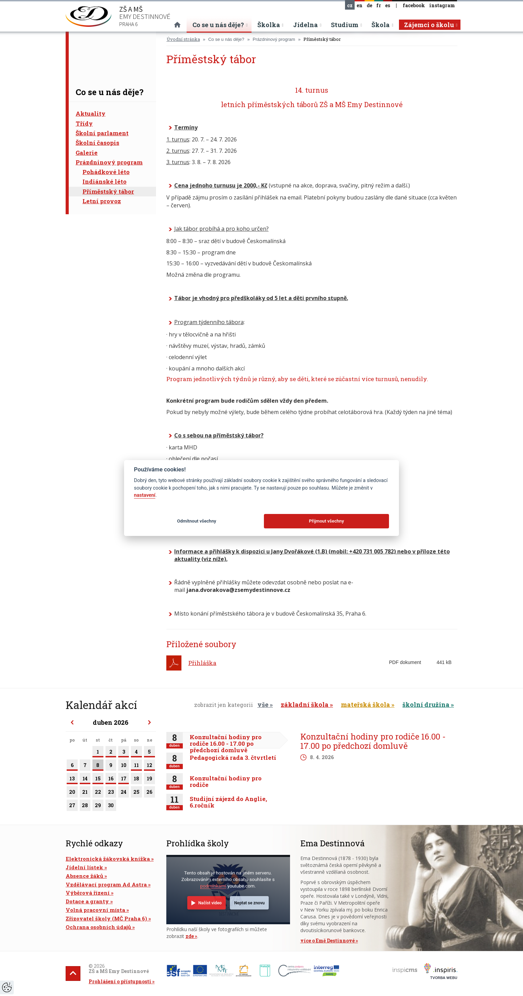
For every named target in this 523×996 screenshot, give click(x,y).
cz (350, 5)
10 (123, 766)
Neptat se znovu (249, 903)
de (369, 5)
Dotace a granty (87, 901)
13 (72, 779)
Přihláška (202, 663)
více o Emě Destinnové (327, 940)
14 (85, 779)
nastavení (144, 495)
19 (149, 779)
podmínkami (213, 886)
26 (149, 793)
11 (136, 766)
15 (97, 779)
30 (110, 806)
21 (85, 793)
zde (190, 936)
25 (136, 793)
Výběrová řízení (88, 892)
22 (97, 793)
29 (97, 806)
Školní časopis (97, 143)
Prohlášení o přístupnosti (120, 981)
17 (123, 779)
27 (72, 806)
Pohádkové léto (106, 172)
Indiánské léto (104, 181)
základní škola (305, 704)
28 (85, 806)
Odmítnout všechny (196, 521)
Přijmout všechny (326, 521)
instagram (442, 5)
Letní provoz (101, 201)
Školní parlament (102, 133)
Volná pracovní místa (95, 909)
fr (378, 5)
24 (123, 793)
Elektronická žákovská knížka (108, 858)
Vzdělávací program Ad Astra (106, 884)
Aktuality (90, 113)
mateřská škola (365, 704)
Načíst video (210, 903)
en (360, 5)
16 (110, 779)
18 (136, 779)
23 (110, 793)
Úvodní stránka (183, 39)
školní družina (425, 704)
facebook (414, 5)
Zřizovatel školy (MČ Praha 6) (106, 918)
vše (262, 704)
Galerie (87, 153)
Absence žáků (84, 875)
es (387, 5)
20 (72, 793)
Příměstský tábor (108, 191)
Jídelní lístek (84, 867)
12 (149, 766)
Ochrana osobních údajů (98, 927)
